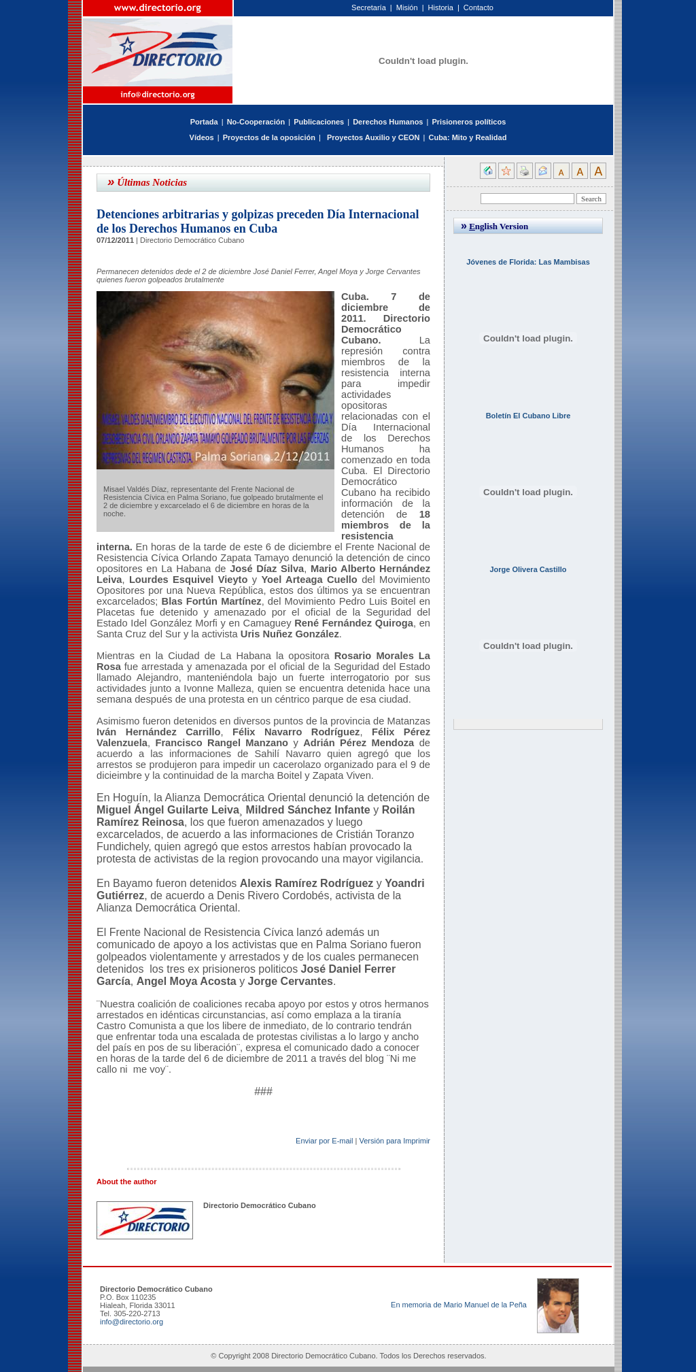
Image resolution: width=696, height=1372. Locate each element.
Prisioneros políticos (469, 122)
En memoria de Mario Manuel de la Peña (459, 1305)
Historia (440, 7)
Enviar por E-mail (324, 1141)
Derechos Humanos (388, 122)
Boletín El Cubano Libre (528, 416)
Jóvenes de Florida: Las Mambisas (528, 262)
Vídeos (202, 137)
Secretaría (368, 7)
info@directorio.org (131, 1322)
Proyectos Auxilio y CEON (373, 137)
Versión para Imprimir (394, 1141)
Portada (204, 122)
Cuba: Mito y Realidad (467, 137)
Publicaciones (319, 122)
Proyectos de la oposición (269, 137)
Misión (407, 7)
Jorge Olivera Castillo (527, 569)
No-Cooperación (256, 122)
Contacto (478, 7)
